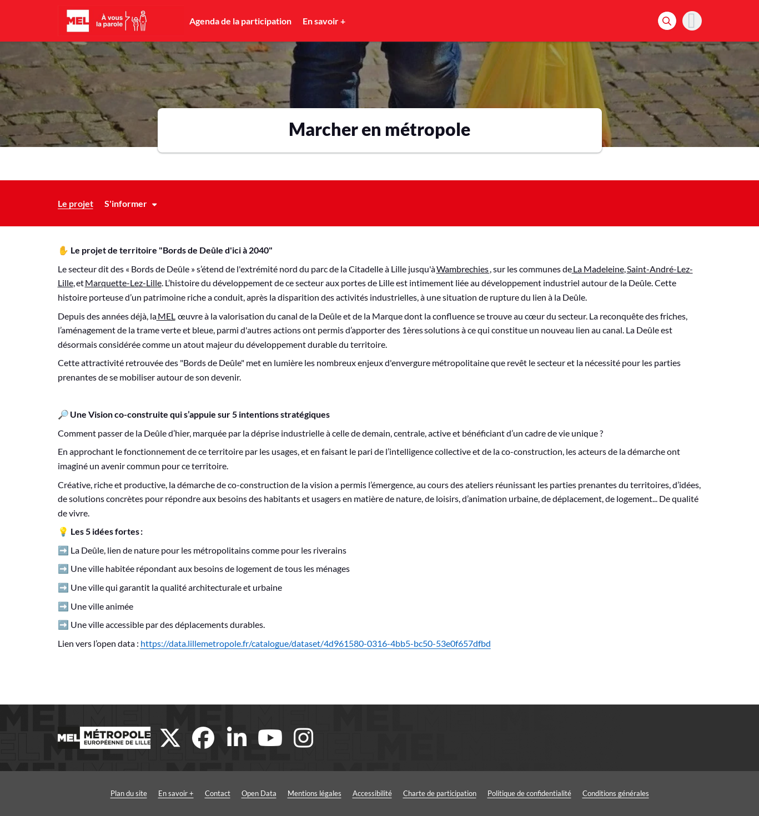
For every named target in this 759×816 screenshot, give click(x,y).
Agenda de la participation (240, 21)
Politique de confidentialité (529, 793)
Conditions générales (615, 793)
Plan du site (128, 793)
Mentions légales (314, 793)
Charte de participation (439, 793)
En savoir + (324, 21)
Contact (217, 793)
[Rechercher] (667, 21)
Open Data (259, 793)
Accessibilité (372, 793)
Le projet (75, 203)
